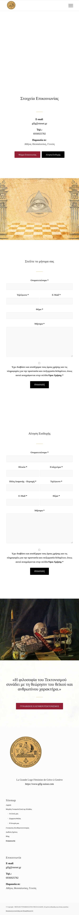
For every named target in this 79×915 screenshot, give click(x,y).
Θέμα (39, 309)
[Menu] (69, 5)
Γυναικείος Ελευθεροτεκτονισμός (17, 828)
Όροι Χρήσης (55, 375)
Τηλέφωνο (23, 295)
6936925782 (39, 133)
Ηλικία (22, 467)
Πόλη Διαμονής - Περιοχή (22, 481)
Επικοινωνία (10, 841)
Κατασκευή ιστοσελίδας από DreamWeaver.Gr (19, 911)
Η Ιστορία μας (14, 823)
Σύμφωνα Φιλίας (15, 818)
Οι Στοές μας (13, 814)
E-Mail (56, 295)
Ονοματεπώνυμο (39, 280)
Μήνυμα (39, 323)
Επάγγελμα (56, 467)
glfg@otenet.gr (39, 123)
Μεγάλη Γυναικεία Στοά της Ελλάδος (19, 809)
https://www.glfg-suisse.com (39, 784)
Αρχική (8, 805)
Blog (7, 836)
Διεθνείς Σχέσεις (11, 832)
